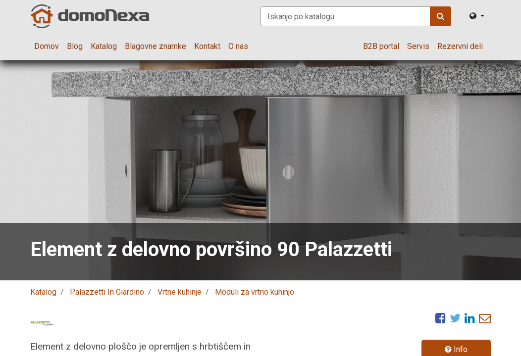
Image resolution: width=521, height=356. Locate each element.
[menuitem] (46, 46)
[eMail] (485, 318)
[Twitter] (455, 318)
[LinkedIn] (470, 318)
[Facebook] (440, 318)
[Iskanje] (440, 16)
